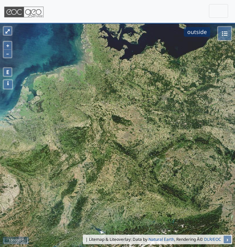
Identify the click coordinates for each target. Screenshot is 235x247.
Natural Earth (161, 239)
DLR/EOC (212, 239)
